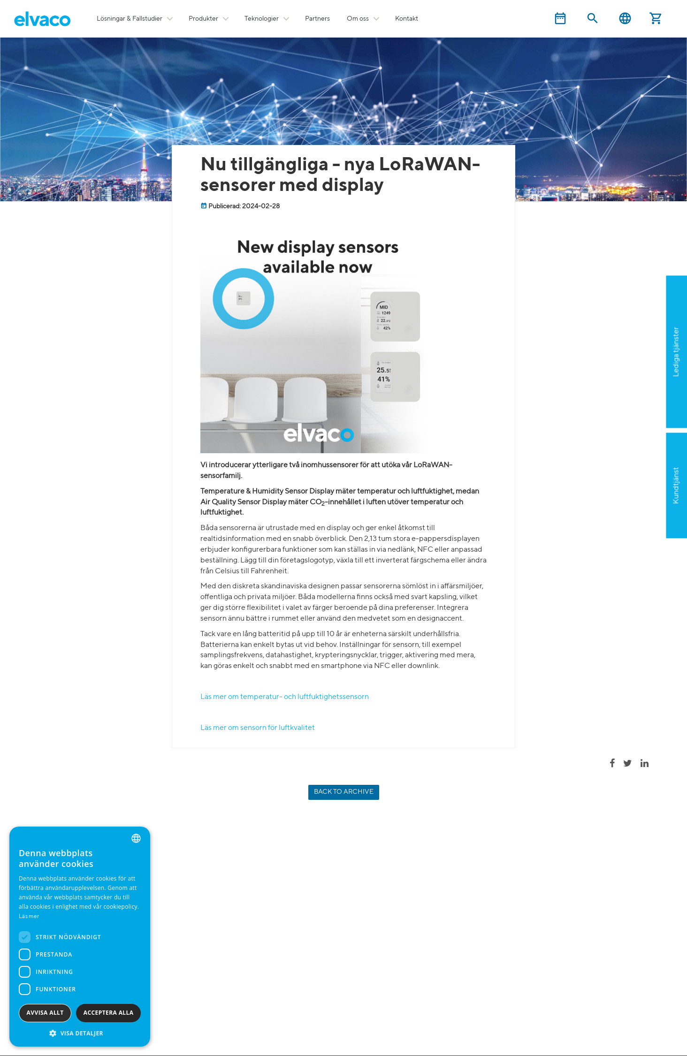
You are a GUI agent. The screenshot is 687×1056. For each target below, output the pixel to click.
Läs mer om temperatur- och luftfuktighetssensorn (284, 697)
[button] (80, 1032)
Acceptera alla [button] (109, 1013)
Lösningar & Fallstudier (129, 18)
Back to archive (344, 792)
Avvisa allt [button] (45, 1013)
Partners (317, 18)
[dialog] (79, 937)
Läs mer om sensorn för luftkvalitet (257, 728)
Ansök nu (629, 398)
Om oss (358, 18)
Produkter (203, 18)
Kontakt (406, 18)
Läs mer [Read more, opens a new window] (29, 916)
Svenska (625, 18)
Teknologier (261, 18)
